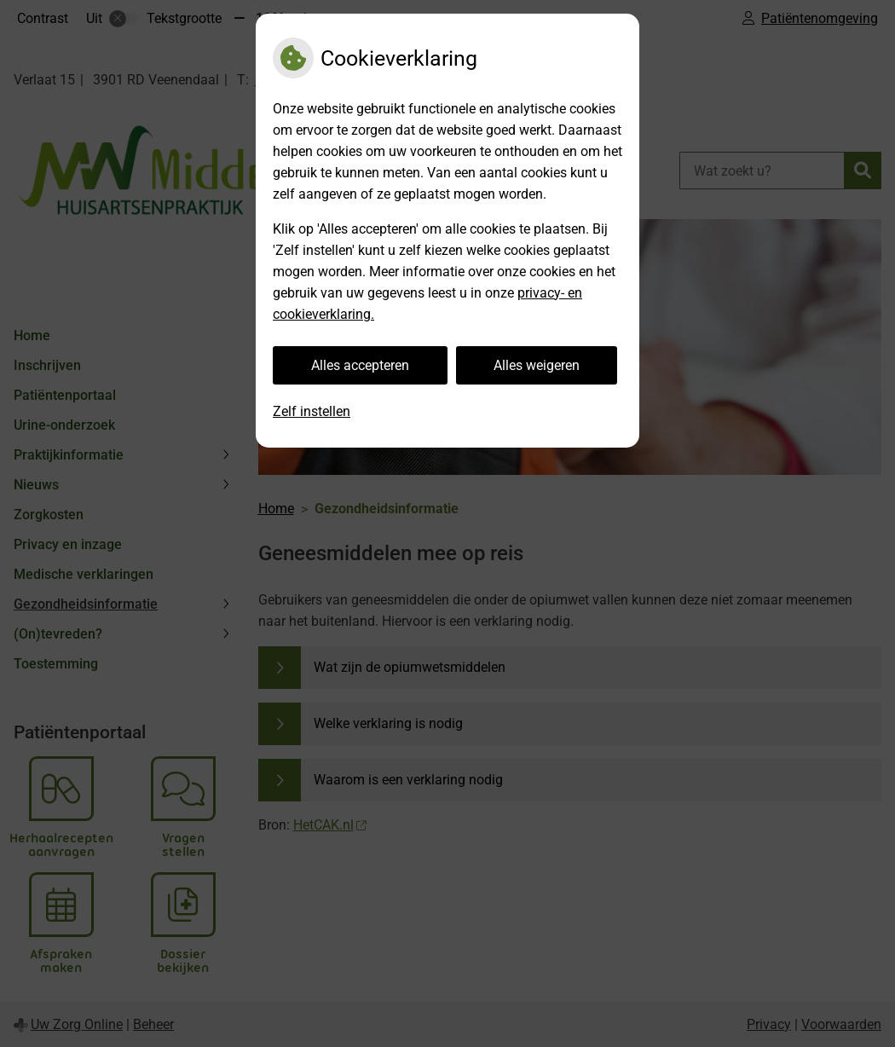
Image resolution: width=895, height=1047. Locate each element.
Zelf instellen (311, 411)
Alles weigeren (537, 365)
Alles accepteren (360, 365)
